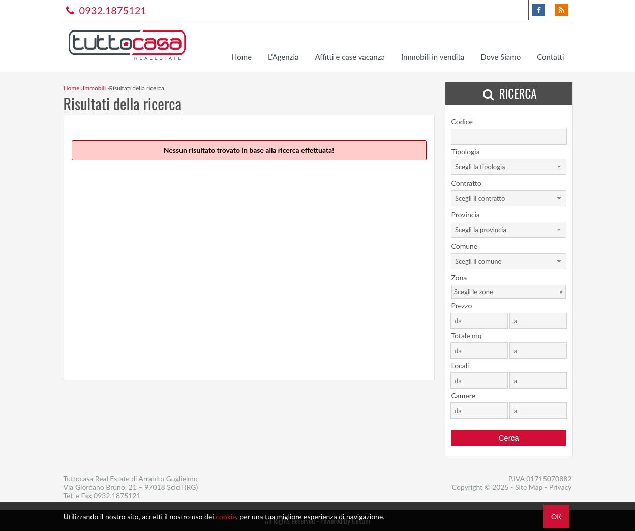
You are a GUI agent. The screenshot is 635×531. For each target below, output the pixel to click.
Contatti (550, 56)
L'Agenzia (283, 56)
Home (241, 56)
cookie (226, 516)
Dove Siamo (500, 56)
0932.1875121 (105, 10)
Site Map (528, 487)
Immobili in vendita (432, 56)
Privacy (560, 487)
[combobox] (508, 167)
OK (556, 516)
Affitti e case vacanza (349, 56)
